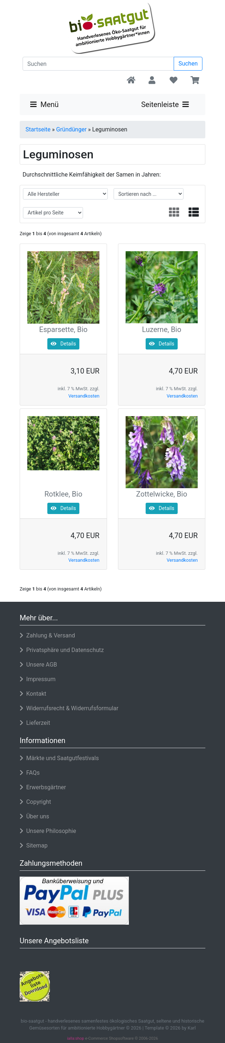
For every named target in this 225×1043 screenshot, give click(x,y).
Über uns (34, 816)
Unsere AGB (38, 664)
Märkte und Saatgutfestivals (59, 758)
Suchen (188, 63)
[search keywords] (98, 64)
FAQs (30, 772)
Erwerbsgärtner (43, 787)
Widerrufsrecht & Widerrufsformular (69, 708)
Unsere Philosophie (48, 830)
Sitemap (34, 845)
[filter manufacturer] (65, 193)
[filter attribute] (53, 212)
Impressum (37, 679)
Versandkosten (83, 396)
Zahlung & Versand (47, 635)
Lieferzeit (35, 722)
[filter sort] (148, 193)
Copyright (35, 801)
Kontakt (33, 693)
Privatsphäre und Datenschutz (62, 650)
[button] (152, 81)
